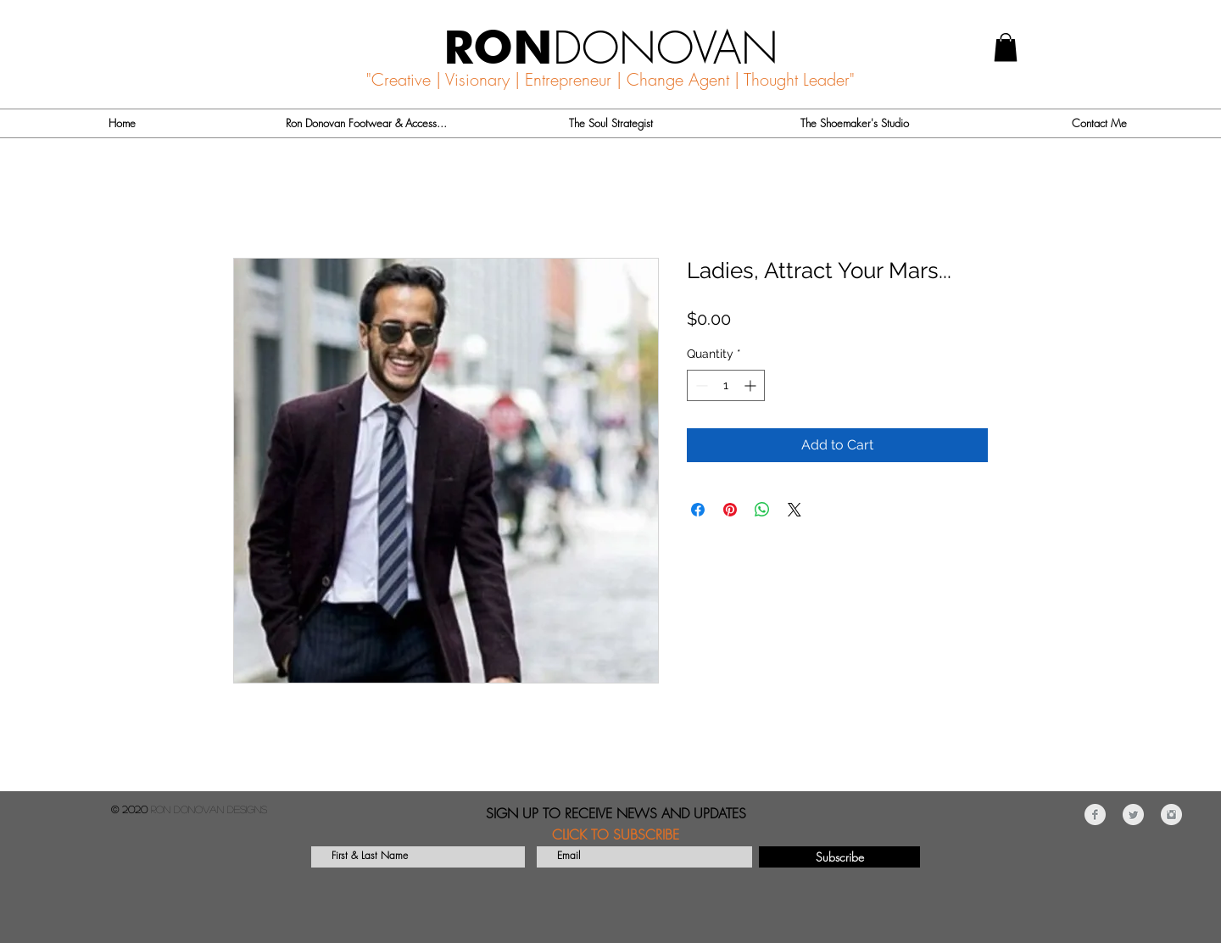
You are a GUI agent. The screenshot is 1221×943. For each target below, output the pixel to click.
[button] (1006, 47)
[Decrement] (700, 385)
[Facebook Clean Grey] (1095, 814)
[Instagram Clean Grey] (1171, 814)
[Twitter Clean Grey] (1133, 814)
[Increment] (751, 385)
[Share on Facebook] (698, 509)
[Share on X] (794, 509)
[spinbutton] (726, 385)
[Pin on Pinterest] (730, 509)
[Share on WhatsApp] (762, 509)
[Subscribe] (839, 857)
